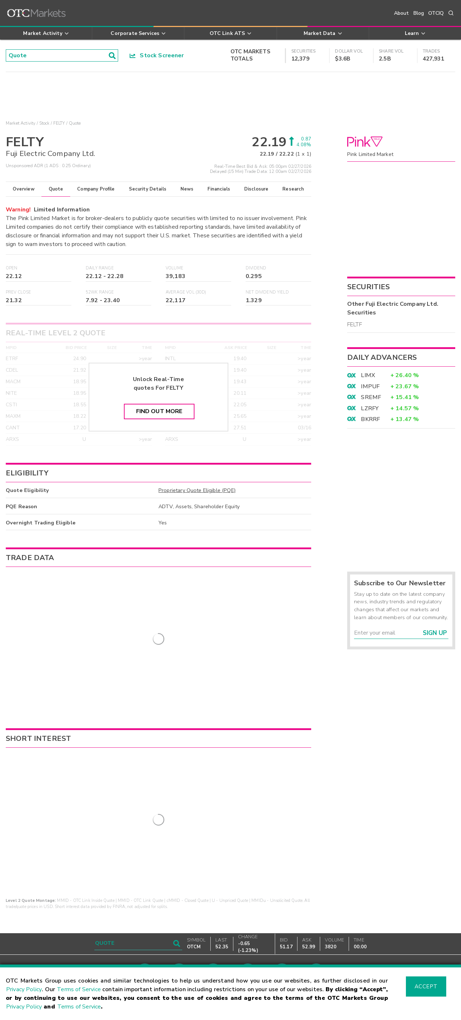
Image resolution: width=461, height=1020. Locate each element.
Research (293, 189)
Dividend (256, 268)
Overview (23, 189)
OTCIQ (436, 13)
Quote (56, 189)
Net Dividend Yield (267, 292)
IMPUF (370, 386)
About (401, 13)
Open (12, 268)
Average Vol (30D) (186, 292)
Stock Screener (157, 55)
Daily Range (100, 268)
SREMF (371, 397)
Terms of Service (79, 989)
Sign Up (435, 633)
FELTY (59, 123)
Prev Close (18, 292)
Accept (426, 986)
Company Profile (96, 189)
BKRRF (370, 419)
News (187, 189)
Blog (418, 13)
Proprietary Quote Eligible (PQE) (197, 490)
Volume (174, 268)
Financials (218, 189)
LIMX (368, 375)
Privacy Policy (24, 989)
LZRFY (370, 408)
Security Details (147, 189)
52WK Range (100, 292)
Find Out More (159, 411)
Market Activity (20, 123)
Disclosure (256, 189)
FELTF (354, 324)
